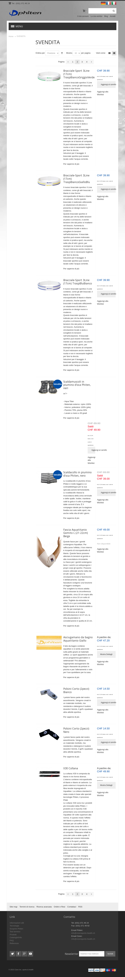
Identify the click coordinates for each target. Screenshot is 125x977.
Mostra (69, 53)
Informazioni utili (17, 923)
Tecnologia (14, 926)
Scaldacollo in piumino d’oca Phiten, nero (77, 473)
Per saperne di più (71, 164)
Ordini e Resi (59, 907)
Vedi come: (101, 53)
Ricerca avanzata (44, 907)
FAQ (12, 940)
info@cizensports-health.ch (83, 933)
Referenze (14, 943)
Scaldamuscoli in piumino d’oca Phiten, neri (77, 385)
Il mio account (83, 16)
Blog (106, 16)
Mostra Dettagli (106, 654)
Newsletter (71, 954)
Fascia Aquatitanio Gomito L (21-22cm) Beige (75, 533)
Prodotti (13, 934)
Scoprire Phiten (16, 929)
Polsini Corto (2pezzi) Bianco (76, 690)
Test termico (15, 931)
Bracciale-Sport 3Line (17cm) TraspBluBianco (77, 281)
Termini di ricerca (26, 907)
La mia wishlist (96, 16)
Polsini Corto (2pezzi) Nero (76, 730)
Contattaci (71, 907)
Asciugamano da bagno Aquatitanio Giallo (78, 638)
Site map (13, 907)
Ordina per (40, 53)
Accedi (112, 16)
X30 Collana (70, 768)
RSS (80, 907)
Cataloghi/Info (16, 937)
